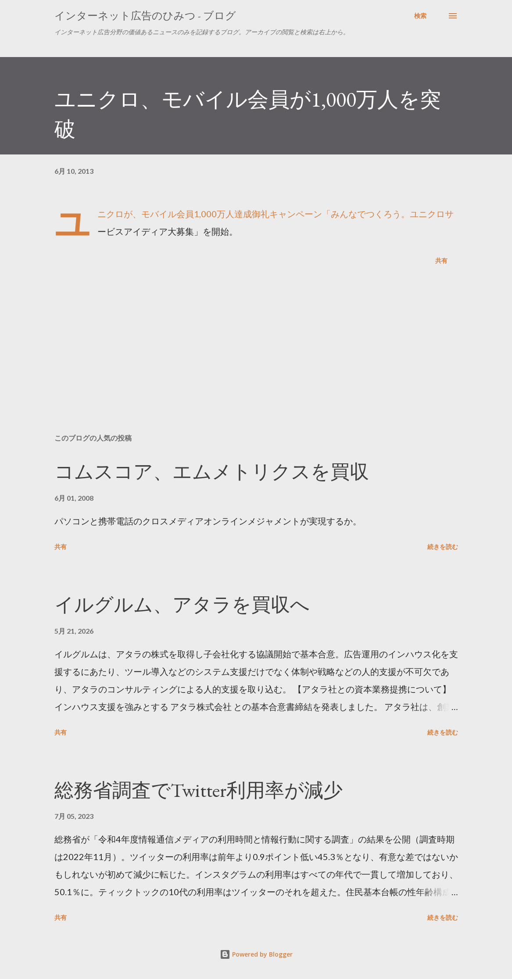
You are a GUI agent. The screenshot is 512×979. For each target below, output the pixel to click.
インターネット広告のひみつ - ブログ (145, 15)
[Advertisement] (256, 358)
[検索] (420, 16)
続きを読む (442, 546)
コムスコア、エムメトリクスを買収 (211, 471)
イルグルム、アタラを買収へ (182, 604)
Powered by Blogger (256, 954)
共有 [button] (441, 260)
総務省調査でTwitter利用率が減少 (198, 790)
